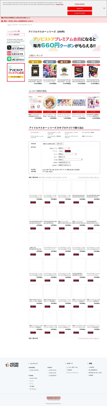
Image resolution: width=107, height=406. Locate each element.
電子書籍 (32, 386)
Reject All (79, 6)
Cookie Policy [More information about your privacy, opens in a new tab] (59, 2)
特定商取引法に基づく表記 (95, 372)
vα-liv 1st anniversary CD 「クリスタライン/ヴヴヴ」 (50, 81)
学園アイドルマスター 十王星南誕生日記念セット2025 (35, 116)
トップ (9, 24)
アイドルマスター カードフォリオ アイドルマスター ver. (93, 275)
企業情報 (91, 375)
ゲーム (31, 383)
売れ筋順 (77, 169)
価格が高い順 (70, 169)
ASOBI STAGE (52, 373)
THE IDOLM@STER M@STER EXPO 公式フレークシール (93, 223)
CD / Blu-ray (33, 389)
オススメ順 (45, 169)
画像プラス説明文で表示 (49, 143)
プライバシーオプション (72, 372)
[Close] (104, 6)
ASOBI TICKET (52, 370)
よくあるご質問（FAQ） (73, 367)
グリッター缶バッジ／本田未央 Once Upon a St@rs (49, 116)
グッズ (31, 381)
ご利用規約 (91, 367)
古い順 (56, 169)
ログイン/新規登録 (14, 34)
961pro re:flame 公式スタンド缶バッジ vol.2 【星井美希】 (35, 301)
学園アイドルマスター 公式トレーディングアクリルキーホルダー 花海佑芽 (78, 327)
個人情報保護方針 (93, 370)
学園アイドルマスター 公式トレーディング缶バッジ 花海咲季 (50, 327)
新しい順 (52, 169)
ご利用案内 (69, 370)
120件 (50, 171)
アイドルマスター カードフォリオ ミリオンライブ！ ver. (50, 249)
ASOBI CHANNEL (34, 370)
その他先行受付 (52, 375)
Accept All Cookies (79, 11)
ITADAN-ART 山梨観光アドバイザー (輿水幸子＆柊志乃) (93, 116)
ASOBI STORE (33, 378)
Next (98, 103)
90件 (47, 171)
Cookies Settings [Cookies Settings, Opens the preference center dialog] (80, 2)
